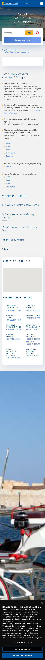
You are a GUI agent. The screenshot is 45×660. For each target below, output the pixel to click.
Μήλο (8, 166)
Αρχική (4, 50)
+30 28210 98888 (33, 310)
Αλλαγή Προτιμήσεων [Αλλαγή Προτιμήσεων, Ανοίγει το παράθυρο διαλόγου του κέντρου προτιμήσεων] (22, 644)
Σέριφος (9, 156)
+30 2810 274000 (33, 329)
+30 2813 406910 (13, 339)
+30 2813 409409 (33, 344)
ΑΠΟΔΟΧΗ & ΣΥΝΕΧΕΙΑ (22, 657)
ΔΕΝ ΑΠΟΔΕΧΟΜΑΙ (22, 651)
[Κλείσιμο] (42, 604)
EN (27, 3)
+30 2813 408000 (13, 358)
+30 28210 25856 (13, 310)
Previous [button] (3, 502)
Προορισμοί (13, 50)
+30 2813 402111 (32, 356)
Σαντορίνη (10, 153)
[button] (22, 278)
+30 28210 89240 (13, 320)
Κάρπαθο (10, 146)
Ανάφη (9, 143)
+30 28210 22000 (13, 329)
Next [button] (41, 502)
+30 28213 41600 (33, 318)
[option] (22, 24)
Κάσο (8, 150)
